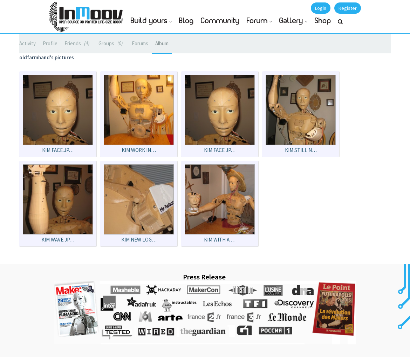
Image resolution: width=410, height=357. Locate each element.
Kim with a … (219, 239)
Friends (77, 43)
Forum (257, 21)
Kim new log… (139, 239)
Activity (27, 43)
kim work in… (139, 150)
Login (320, 8)
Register (348, 8)
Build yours (149, 21)
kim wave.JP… (57, 239)
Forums (140, 43)
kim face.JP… (58, 150)
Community (220, 21)
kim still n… (301, 150)
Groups (111, 43)
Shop (323, 21)
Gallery (291, 21)
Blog (186, 21)
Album (162, 43)
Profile (50, 43)
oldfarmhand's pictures (46, 57)
